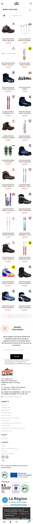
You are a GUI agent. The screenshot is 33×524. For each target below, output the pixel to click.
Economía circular (6, 412)
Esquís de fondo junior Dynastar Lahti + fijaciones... (8, 234)
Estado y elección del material (10, 418)
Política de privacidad (13, 518)
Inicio (16, 521)
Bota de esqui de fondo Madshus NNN (8, 39)
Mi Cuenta (4, 438)
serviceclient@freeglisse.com (13, 397)
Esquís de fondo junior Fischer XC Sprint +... (24, 258)
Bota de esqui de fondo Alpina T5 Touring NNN (8, 185)
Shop (4, 521)
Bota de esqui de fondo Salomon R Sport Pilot (8, 307)
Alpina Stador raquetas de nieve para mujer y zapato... (8, 137)
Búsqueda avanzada (7, 453)
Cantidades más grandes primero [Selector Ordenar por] (17, 16)
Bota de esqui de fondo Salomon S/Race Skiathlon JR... (24, 282)
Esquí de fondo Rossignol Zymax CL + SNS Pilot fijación (24, 185)
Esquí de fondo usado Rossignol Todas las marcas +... (25, 137)
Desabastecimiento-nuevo (9, 448)
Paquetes (4, 451)
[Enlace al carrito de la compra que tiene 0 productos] (29, 522)
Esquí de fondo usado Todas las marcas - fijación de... (8, 209)
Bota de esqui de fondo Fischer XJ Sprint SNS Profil (8, 282)
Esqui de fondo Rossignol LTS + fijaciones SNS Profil (8, 112)
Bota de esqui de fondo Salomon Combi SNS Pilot (25, 209)
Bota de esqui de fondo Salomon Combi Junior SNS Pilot (8, 88)
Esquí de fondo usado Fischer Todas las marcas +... (25, 64)
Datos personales (6, 431)
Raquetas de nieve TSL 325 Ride (8, 161)
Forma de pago (5, 425)
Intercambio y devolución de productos (13, 428)
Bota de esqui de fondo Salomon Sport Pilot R (25, 161)
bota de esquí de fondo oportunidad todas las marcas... (25, 88)
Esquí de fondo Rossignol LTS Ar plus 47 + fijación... (25, 234)
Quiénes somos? (6, 407)
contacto (4, 405)
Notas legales (5, 410)
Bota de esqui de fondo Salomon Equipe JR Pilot (25, 112)
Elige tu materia (6, 415)
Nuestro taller (5, 420)
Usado (3, 446)
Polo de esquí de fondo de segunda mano (25, 39)
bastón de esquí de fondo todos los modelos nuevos (8, 64)
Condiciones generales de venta (11, 423)
